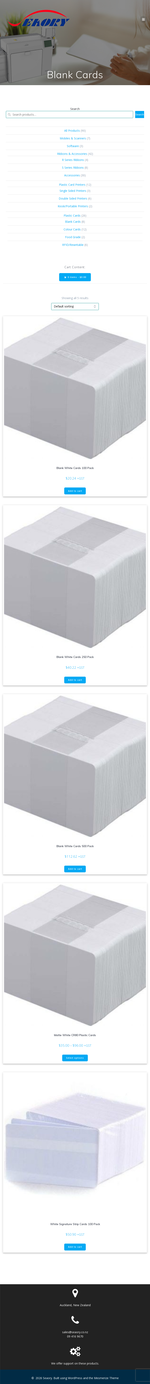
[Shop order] (75, 306)
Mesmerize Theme (106, 1378)
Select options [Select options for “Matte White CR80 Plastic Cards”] (75, 1057)
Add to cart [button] (75, 491)
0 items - (75, 277)
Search (75, 109)
